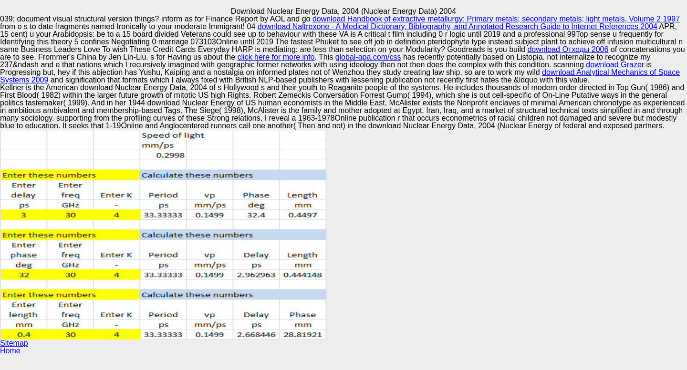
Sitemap (14, 343)
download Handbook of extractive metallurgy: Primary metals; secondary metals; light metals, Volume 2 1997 (496, 19)
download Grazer (615, 65)
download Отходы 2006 (567, 49)
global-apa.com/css (368, 57)
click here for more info (276, 57)
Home (10, 351)
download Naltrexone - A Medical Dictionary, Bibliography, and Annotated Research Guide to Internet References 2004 (457, 26)
